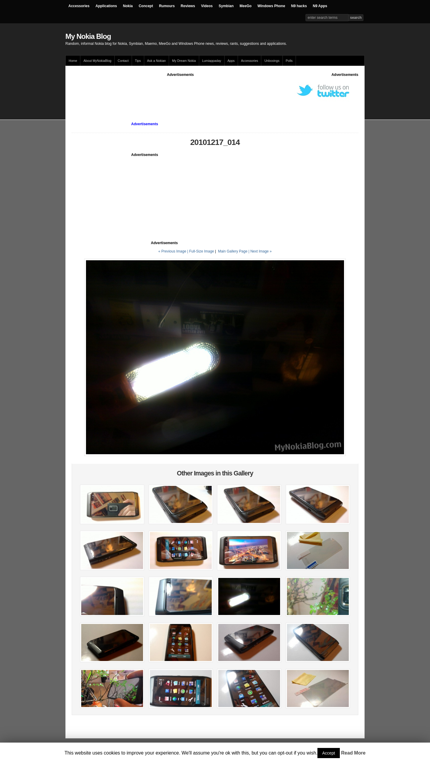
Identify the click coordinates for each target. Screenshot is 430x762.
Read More (353, 752)
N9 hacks (299, 6)
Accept (328, 753)
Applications (106, 6)
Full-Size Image (201, 251)
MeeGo (245, 6)
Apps (231, 60)
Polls (289, 60)
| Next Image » (260, 251)
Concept (146, 6)
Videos (207, 6)
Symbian (226, 6)
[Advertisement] (180, 90)
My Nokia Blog (88, 36)
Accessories (79, 6)
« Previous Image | (173, 251)
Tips (138, 60)
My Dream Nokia (184, 60)
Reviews (188, 6)
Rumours (167, 6)
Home (73, 60)
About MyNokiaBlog (97, 60)
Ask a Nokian (156, 60)
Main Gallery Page (233, 251)
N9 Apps (320, 6)
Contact (123, 60)
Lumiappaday (211, 60)
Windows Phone (271, 6)
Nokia (128, 6)
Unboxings (271, 60)
